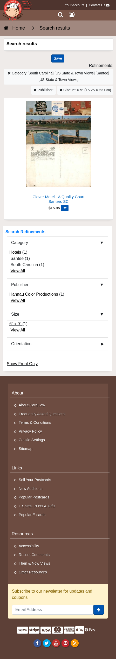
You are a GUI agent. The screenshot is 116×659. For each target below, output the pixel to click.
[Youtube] (55, 643)
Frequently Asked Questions (42, 414)
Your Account (74, 5)
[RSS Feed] (74, 643)
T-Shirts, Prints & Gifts (37, 506)
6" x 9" (16, 324)
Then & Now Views (34, 563)
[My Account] (71, 14)
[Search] (60, 14)
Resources (22, 533)
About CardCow (32, 405)
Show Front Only (22, 364)
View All (17, 271)
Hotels (15, 252)
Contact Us (97, 5)
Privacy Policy (30, 431)
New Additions (30, 489)
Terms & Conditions (35, 422)
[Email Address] (52, 610)
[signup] (98, 610)
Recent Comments (34, 555)
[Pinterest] (65, 643)
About (17, 393)
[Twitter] (46, 643)
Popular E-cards (32, 515)
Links (17, 468)
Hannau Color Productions (33, 294)
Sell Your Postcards (35, 480)
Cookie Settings (32, 440)
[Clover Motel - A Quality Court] (58, 153)
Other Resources (33, 572)
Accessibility (29, 546)
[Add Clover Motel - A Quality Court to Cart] (65, 208)
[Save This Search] (57, 58)
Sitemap (25, 449)
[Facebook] (37, 643)
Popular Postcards (34, 497)
